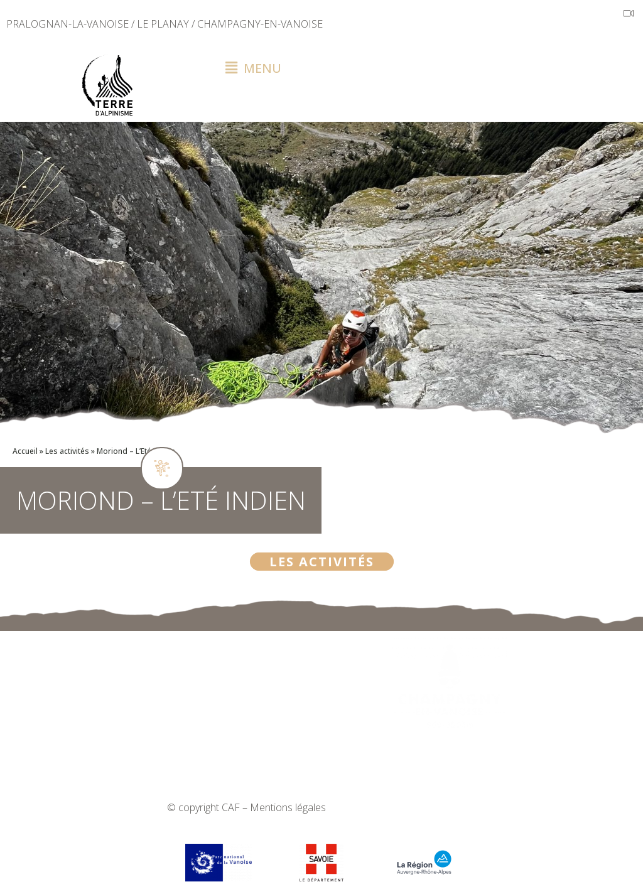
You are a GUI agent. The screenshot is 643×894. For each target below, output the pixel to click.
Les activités (67, 451)
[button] (428, 68)
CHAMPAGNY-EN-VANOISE (260, 24)
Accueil (25, 451)
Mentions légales (288, 807)
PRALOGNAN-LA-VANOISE (67, 24)
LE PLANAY (163, 24)
